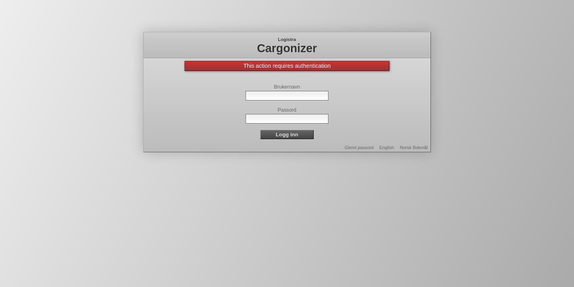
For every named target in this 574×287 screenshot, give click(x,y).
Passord (287, 110)
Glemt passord (359, 147)
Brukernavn (287, 87)
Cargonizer (287, 48)
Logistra (287, 39)
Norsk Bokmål (414, 147)
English (386, 147)
